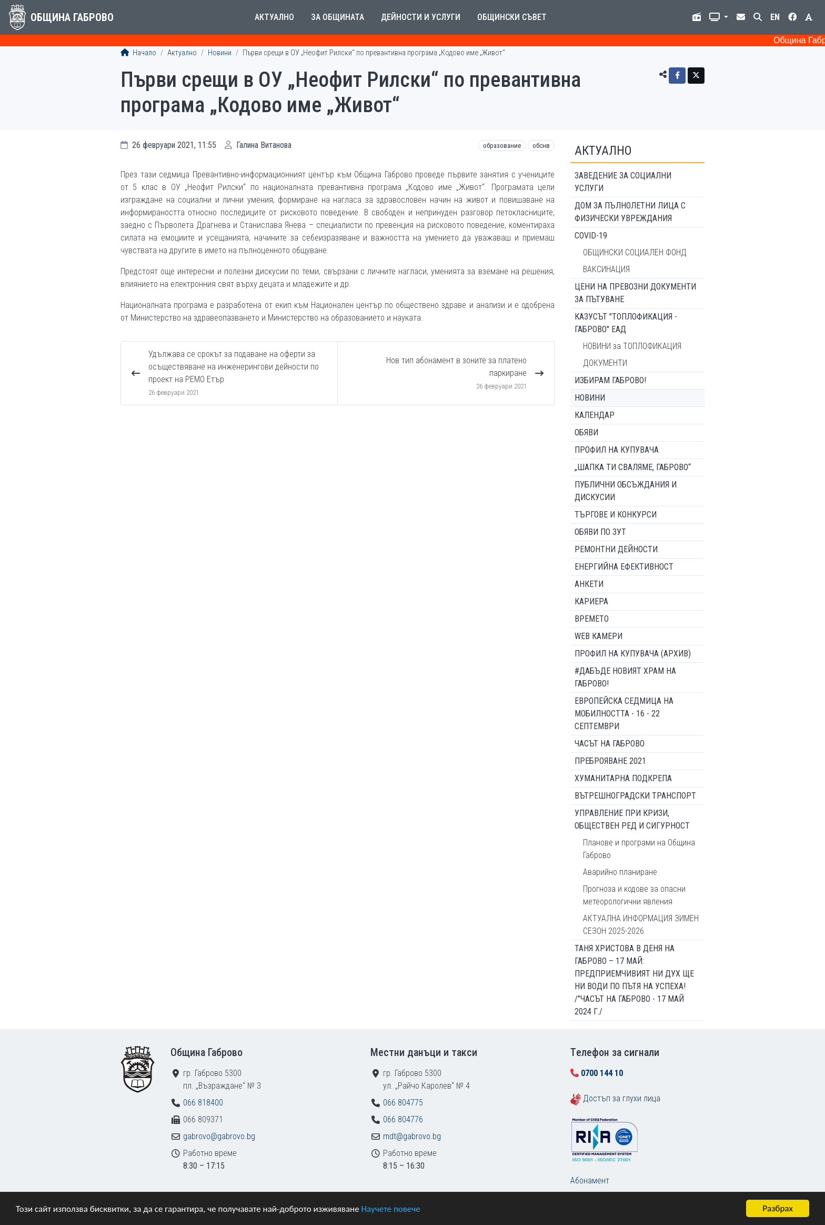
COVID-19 (591, 236)
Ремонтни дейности (616, 549)
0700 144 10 (602, 1073)
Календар (595, 415)
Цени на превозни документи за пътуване (635, 293)
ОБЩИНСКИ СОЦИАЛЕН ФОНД (635, 252)
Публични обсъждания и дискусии (626, 491)
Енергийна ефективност (624, 567)
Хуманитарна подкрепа (623, 778)
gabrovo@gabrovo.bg (219, 1136)
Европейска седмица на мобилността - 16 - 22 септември (624, 713)
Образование (502, 146)
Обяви (586, 432)
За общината (337, 17)
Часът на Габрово (610, 744)
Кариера (591, 601)
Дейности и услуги (420, 17)
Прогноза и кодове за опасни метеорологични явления (634, 895)
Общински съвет (512, 17)
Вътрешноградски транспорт (635, 796)
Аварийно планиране (620, 872)
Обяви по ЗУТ (600, 532)
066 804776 (403, 1119)
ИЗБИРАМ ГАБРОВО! (610, 380)
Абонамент (589, 1181)
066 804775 (403, 1103)
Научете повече (390, 1208)
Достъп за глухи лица (621, 1098)
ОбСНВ (541, 146)
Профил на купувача (617, 450)
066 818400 (203, 1103)
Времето (592, 619)
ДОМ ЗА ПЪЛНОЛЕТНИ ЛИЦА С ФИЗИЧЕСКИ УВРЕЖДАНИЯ (630, 212)
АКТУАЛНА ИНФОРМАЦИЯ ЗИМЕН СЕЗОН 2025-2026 (641, 924)
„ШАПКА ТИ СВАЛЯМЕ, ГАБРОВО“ (633, 467)
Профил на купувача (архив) (633, 654)
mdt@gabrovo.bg (412, 1136)
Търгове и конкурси (616, 515)
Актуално (274, 17)
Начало (138, 52)
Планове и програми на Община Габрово (639, 849)
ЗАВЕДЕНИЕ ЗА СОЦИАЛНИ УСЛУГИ (623, 182)
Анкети (589, 584)
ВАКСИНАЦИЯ (606, 269)
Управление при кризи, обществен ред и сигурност (632, 819)
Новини (220, 52)
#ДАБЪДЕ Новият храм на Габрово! (625, 677)
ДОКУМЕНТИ (605, 363)
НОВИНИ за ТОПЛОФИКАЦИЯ (632, 346)
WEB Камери (598, 636)
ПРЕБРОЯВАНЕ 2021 (610, 761)
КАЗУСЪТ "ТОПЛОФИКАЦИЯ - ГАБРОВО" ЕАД (626, 323)
